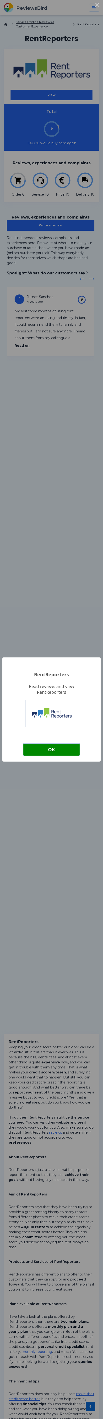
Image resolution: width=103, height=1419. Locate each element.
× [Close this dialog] (97, 5)
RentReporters (51, 674)
